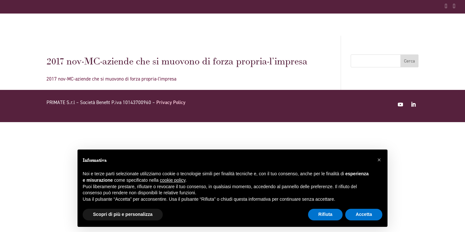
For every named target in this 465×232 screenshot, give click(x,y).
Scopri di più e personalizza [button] (122, 214)
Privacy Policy (170, 102)
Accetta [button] (364, 214)
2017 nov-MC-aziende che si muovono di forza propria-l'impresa (111, 79)
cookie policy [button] (172, 180)
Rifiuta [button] (325, 214)
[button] (379, 160)
